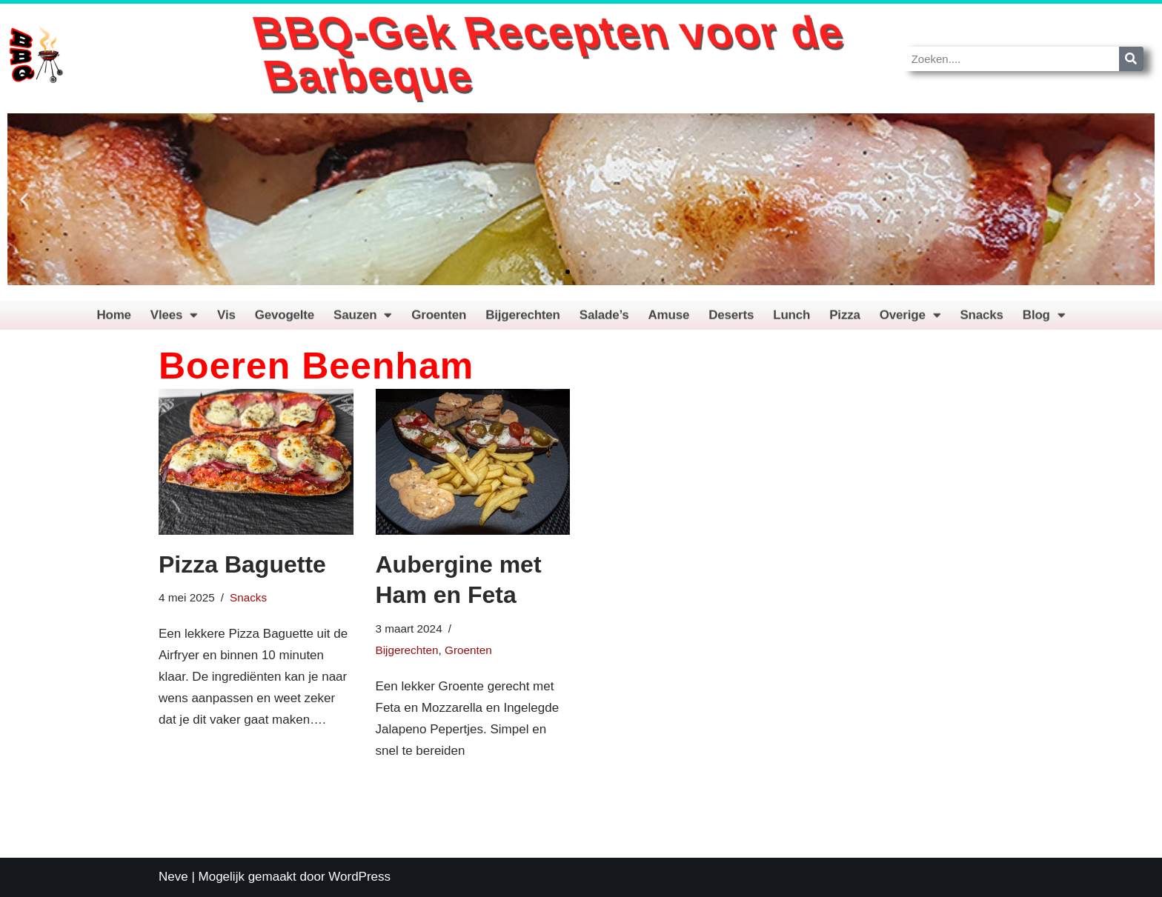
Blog (1044, 319)
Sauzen (362, 319)
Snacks (981, 320)
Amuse (669, 320)
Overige (910, 319)
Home (113, 320)
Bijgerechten (522, 320)
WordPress (359, 877)
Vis (226, 320)
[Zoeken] (1131, 59)
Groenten (438, 320)
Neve (173, 877)
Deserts (731, 320)
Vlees (174, 319)
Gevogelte (284, 320)
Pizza (844, 320)
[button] (24, 199)
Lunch (791, 320)
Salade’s (604, 320)
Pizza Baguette (242, 564)
